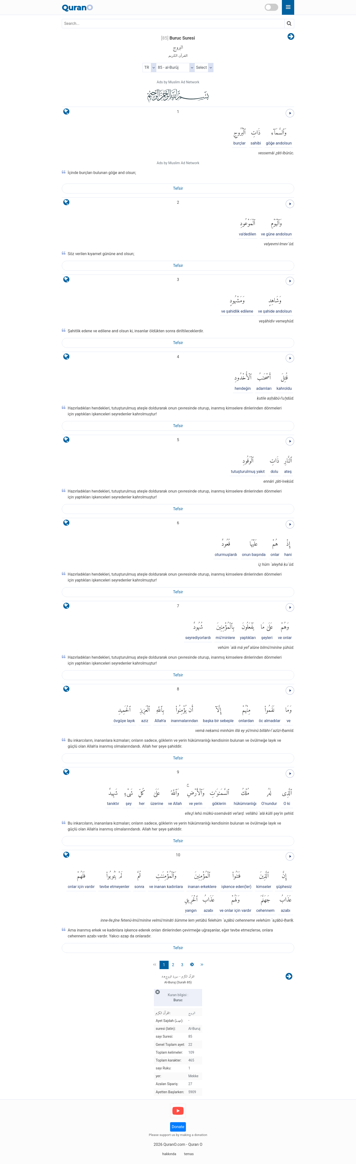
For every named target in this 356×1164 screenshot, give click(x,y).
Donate (178, 1126)
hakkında (169, 1154)
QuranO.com (174, 1144)
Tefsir (178, 188)
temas (189, 1154)
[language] (66, 112)
